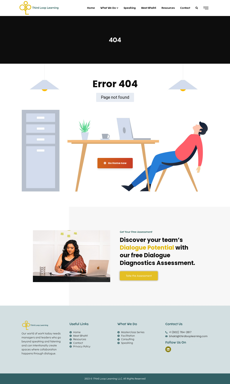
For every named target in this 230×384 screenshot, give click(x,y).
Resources (168, 8)
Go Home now (115, 163)
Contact (185, 8)
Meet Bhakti (148, 8)
